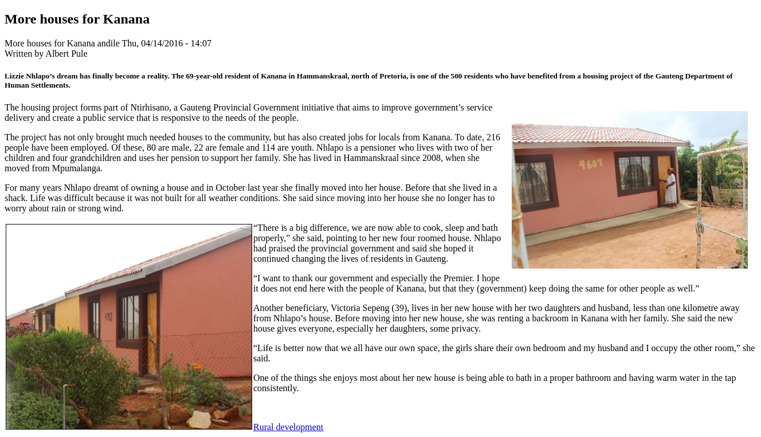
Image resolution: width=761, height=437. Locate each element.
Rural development (288, 427)
